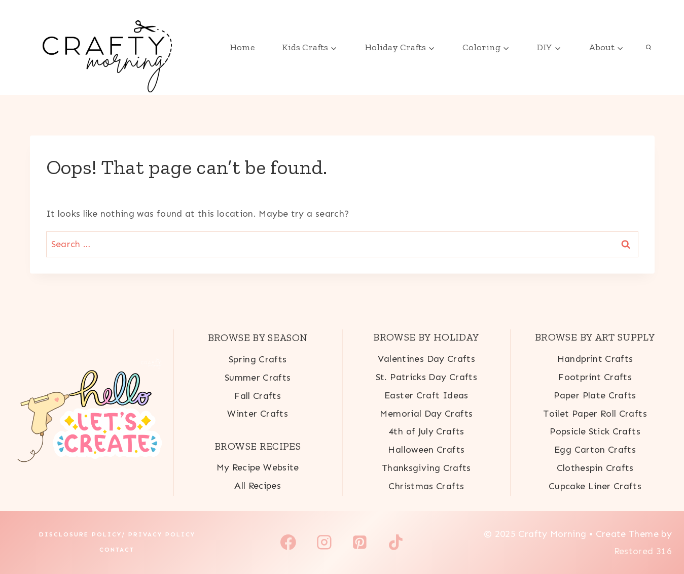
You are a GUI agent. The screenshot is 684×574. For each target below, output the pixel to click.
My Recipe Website (258, 467)
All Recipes (257, 485)
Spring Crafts (258, 359)
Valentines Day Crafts (427, 358)
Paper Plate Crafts (595, 395)
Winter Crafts (257, 413)
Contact (116, 549)
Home (242, 47)
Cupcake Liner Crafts (595, 486)
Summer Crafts (258, 377)
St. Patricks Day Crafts (426, 377)
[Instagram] (324, 542)
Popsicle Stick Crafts (595, 431)
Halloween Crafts (426, 449)
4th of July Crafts (426, 431)
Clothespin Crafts (595, 468)
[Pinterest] (360, 542)
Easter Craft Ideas (426, 395)
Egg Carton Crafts (595, 449)
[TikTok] (396, 542)
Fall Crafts (257, 395)
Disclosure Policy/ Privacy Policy (117, 534)
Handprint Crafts (595, 358)
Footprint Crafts (595, 377)
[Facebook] (288, 542)
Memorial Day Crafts (426, 413)
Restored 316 (643, 551)
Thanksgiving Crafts (426, 468)
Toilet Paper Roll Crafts (595, 413)
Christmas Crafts (426, 486)
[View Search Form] (648, 47)
